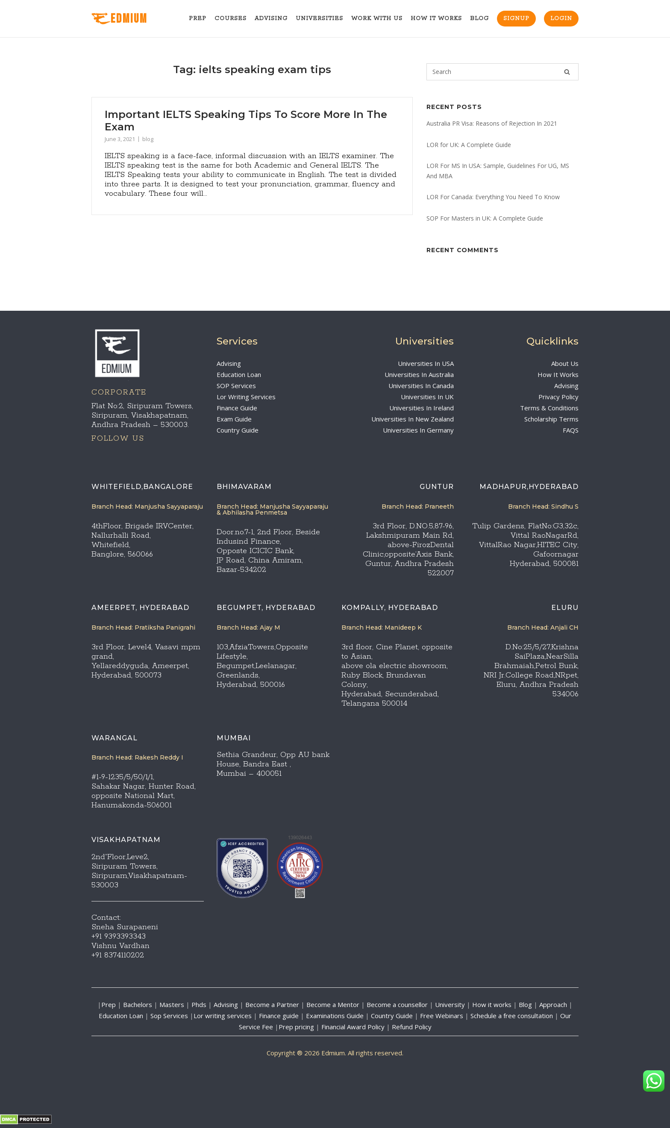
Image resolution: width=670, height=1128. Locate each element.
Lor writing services (223, 1015)
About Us (565, 363)
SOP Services (236, 385)
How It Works (436, 18)
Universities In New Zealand (412, 419)
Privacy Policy (558, 396)
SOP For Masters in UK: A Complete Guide (484, 218)
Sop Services (169, 1015)
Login (561, 18)
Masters (171, 1004)
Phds (198, 1004)
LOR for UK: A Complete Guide (468, 145)
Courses (231, 18)
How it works (491, 1004)
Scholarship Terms (551, 419)
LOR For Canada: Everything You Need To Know (493, 197)
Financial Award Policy (353, 1026)
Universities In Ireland (421, 407)
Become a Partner (272, 1004)
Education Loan (239, 374)
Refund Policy (412, 1026)
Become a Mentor (332, 1004)
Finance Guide (237, 407)
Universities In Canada (421, 385)
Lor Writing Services (246, 396)
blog (147, 139)
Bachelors (137, 1004)
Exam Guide (234, 419)
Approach (554, 1004)
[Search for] (502, 71)
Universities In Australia (419, 374)
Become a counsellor (397, 1004)
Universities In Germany (418, 430)
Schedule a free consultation (511, 1015)
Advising (271, 18)
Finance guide (279, 1015)
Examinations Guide (335, 1015)
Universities (319, 18)
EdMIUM (119, 19)
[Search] (567, 71)
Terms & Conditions (549, 407)
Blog (479, 18)
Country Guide (238, 430)
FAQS (571, 430)
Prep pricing (296, 1026)
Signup (516, 18)
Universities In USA (426, 363)
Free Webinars (441, 1015)
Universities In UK (427, 396)
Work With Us (377, 18)
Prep (197, 18)
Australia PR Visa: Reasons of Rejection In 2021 (491, 123)
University (450, 1004)
